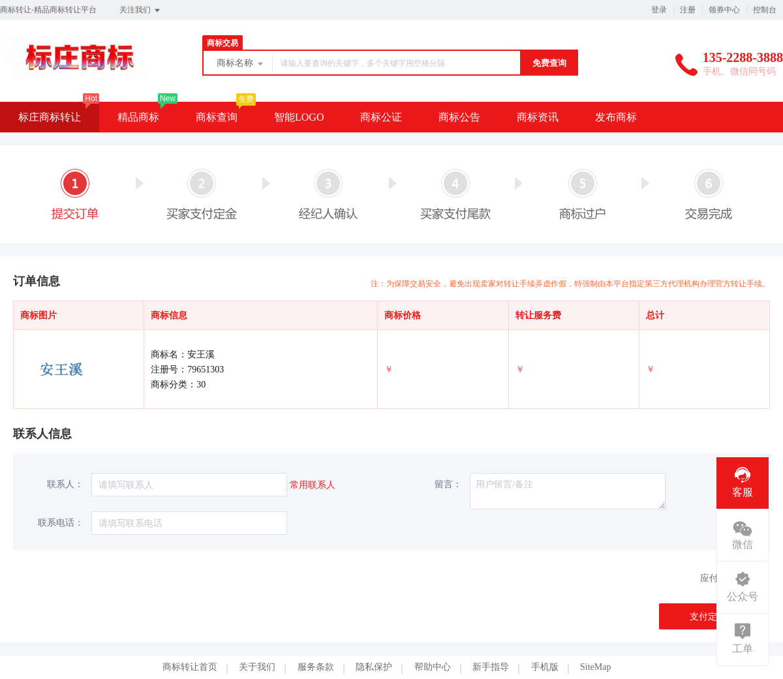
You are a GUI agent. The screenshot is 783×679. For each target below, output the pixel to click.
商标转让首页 (189, 667)
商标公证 (381, 117)
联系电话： (61, 523)
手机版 (545, 667)
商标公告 (459, 117)
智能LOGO (299, 117)
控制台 (764, 9)
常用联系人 (312, 485)
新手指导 (490, 667)
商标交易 (222, 43)
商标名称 (241, 64)
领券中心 (724, 9)
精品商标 (138, 117)
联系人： (65, 484)
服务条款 (316, 667)
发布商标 (616, 117)
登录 (659, 9)
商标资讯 (538, 117)
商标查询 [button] (217, 117)
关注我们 (140, 10)
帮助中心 (432, 667)
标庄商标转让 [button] (49, 117)
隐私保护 (374, 667)
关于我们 (257, 667)
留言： (448, 484)
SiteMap (595, 667)
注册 (688, 9)
